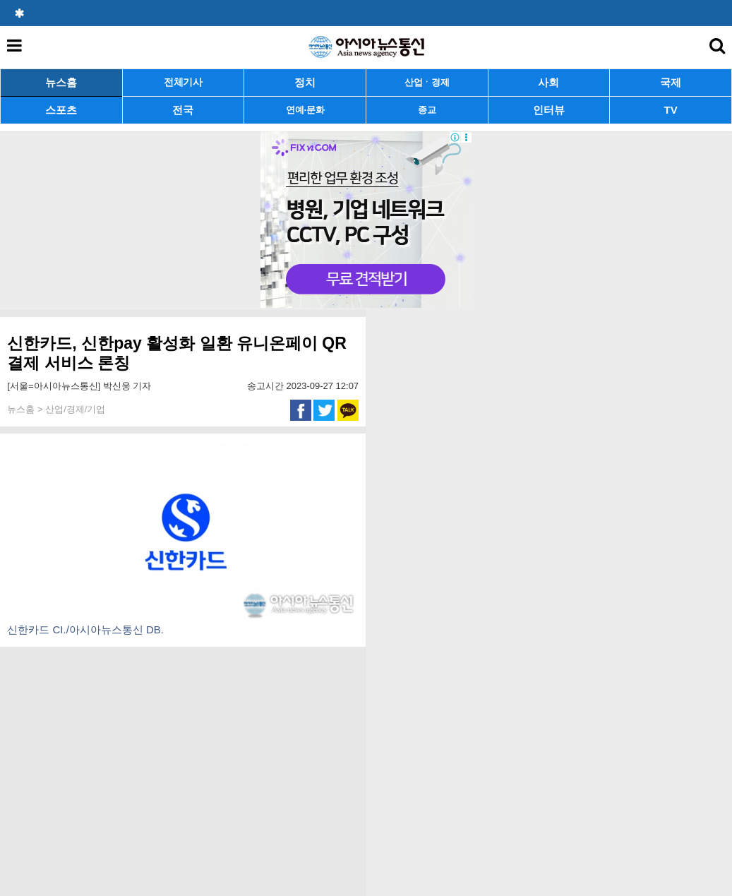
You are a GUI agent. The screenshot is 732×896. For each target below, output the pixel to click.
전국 (182, 110)
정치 (305, 82)
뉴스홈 (61, 82)
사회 (548, 82)
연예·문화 (305, 109)
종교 (427, 109)
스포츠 (61, 110)
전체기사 (183, 82)
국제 (670, 82)
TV (671, 110)
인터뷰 (549, 110)
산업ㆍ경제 (427, 82)
